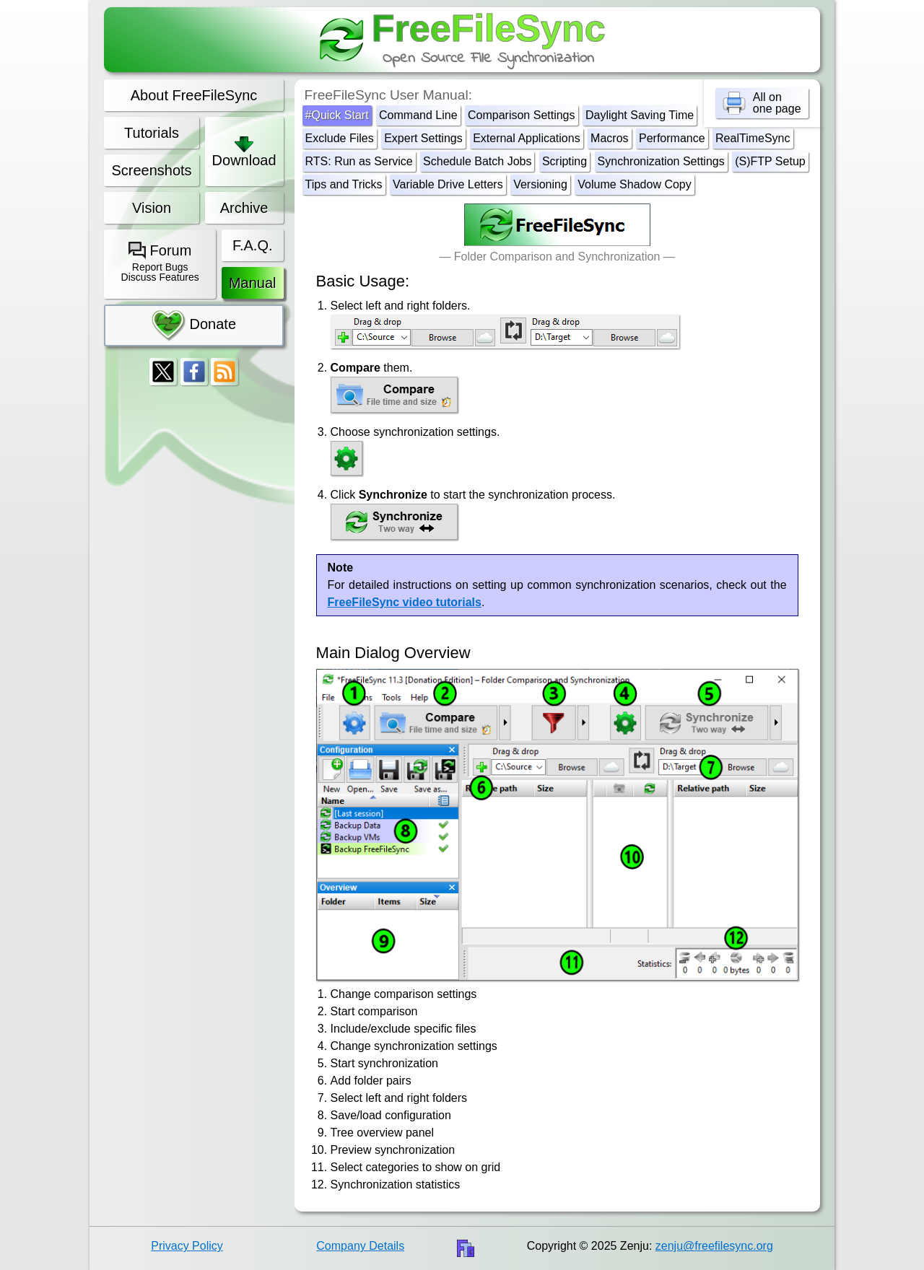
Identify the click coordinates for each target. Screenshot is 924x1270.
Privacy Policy (187, 1246)
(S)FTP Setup (770, 161)
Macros (609, 138)
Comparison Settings (521, 115)
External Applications (526, 138)
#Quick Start (337, 115)
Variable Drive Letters (448, 184)
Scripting (564, 161)
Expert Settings (423, 138)
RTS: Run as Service (359, 161)
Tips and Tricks (344, 184)
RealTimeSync (752, 138)
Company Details (360, 1246)
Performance (672, 138)
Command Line (418, 115)
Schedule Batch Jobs (477, 161)
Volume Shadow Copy (634, 184)
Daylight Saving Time (639, 115)
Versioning (540, 184)
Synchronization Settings (661, 161)
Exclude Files (339, 138)
